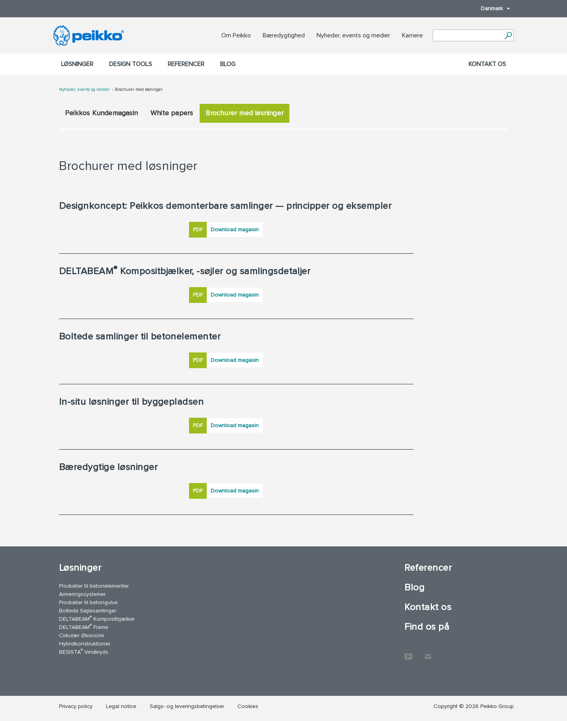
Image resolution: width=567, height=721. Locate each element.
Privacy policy (76, 706)
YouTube (408, 652)
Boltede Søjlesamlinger (87, 610)
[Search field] (467, 36)
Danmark (491, 8)
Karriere (412, 35)
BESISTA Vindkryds (83, 651)
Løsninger (77, 64)
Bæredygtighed (284, 35)
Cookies (247, 706)
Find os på (426, 626)
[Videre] (508, 35)
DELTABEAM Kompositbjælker (97, 618)
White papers (171, 113)
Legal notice (121, 706)
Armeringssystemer (82, 594)
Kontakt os (487, 64)
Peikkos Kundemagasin (101, 113)
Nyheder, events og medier (353, 35)
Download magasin (235, 229)
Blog (227, 64)
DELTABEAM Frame (83, 627)
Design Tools (130, 64)
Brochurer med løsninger (139, 89)
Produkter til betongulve (88, 602)
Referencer (186, 64)
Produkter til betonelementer (94, 586)
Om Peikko (236, 35)
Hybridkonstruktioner (84, 643)
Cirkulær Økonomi (81, 635)
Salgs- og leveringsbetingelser (187, 706)
